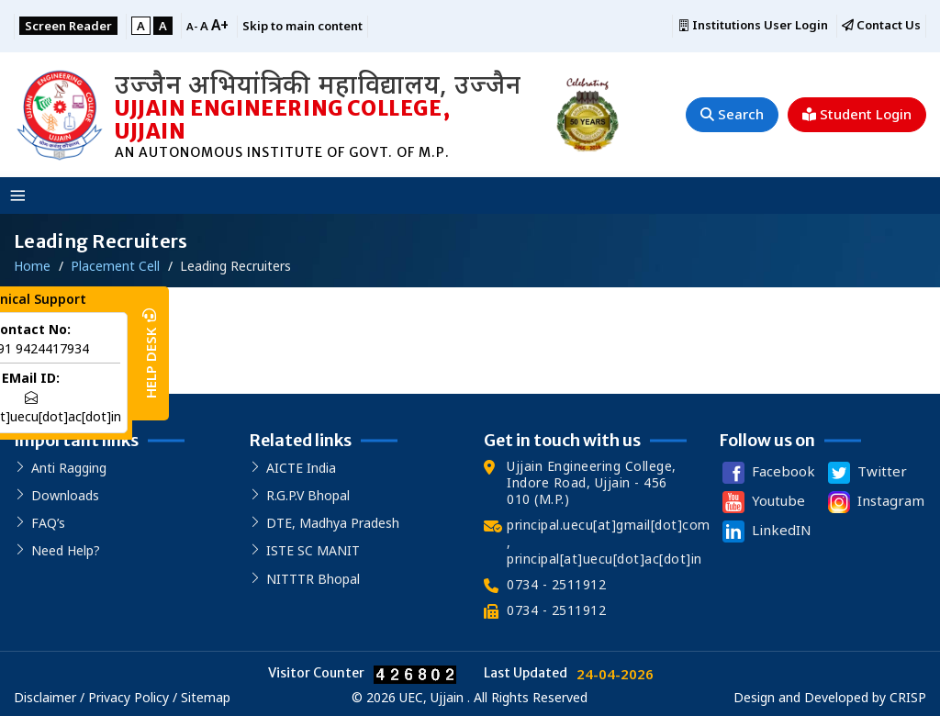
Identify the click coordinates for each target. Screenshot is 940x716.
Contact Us (881, 25)
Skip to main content (302, 26)
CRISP (908, 697)
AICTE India (301, 467)
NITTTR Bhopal (313, 578)
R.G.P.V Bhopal (308, 495)
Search (732, 114)
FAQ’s (48, 522)
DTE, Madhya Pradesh (332, 522)
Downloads (65, 495)
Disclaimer (47, 697)
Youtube (762, 502)
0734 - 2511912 (556, 584)
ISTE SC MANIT (313, 550)
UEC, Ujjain (431, 697)
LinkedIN (765, 531)
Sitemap (205, 697)
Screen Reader (68, 25)
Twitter (865, 472)
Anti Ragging (68, 467)
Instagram (874, 502)
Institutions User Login (752, 25)
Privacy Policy (128, 697)
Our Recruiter (72, 336)
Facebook (767, 472)
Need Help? (65, 550)
